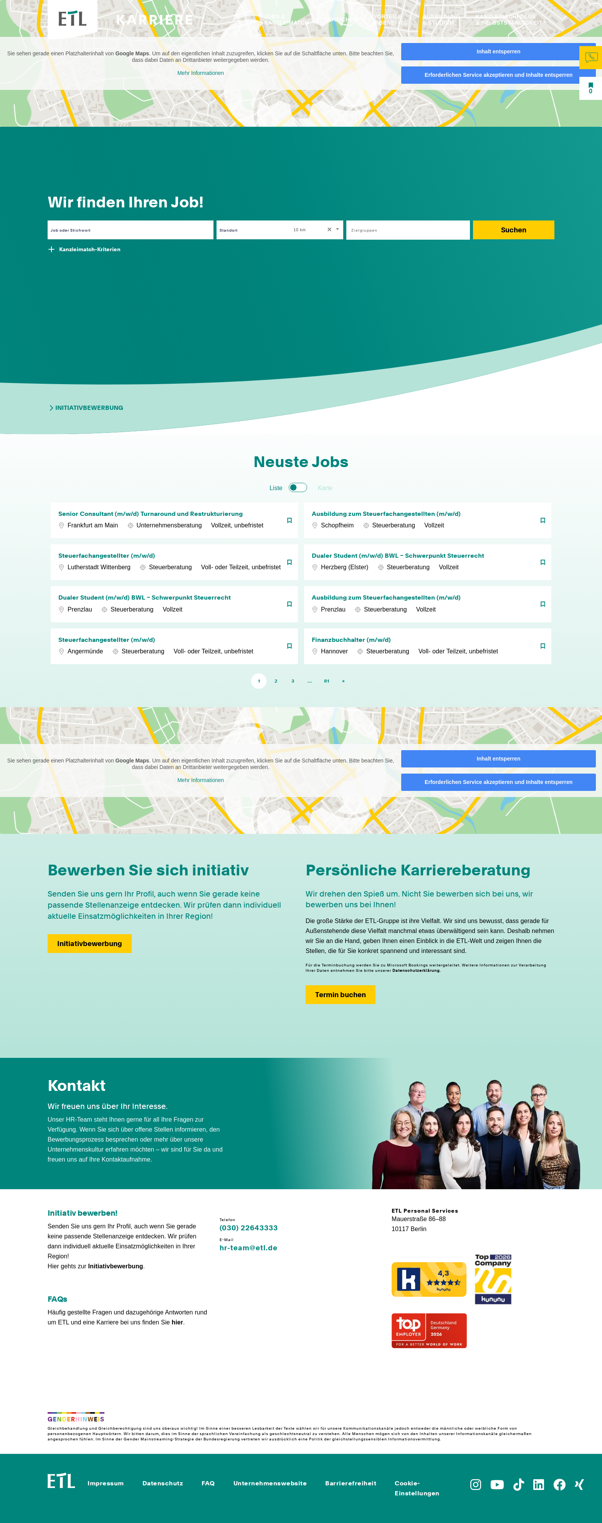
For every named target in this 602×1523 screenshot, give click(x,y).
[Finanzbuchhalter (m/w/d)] (427, 646)
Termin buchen (340, 995)
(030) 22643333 (249, 1228)
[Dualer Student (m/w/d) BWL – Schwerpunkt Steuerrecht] (427, 562)
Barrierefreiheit (350, 1483)
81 (326, 681)
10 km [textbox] (300, 230)
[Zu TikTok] (518, 1487)
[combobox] (317, 229)
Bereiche (338, 20)
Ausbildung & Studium (441, 19)
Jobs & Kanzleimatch (286, 19)
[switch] (298, 487)
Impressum (106, 1483)
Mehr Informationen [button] (200, 73)
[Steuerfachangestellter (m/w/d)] (174, 562)
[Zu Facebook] (559, 1487)
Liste (276, 488)
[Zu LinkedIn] (538, 1487)
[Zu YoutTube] (497, 1487)
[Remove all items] (328, 230)
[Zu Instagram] (475, 1487)
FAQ (208, 1483)
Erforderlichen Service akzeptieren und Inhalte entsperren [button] (498, 75)
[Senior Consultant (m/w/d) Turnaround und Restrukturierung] (174, 520)
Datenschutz (163, 1483)
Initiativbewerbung (85, 408)
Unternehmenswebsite (270, 1483)
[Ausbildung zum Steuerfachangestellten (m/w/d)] (427, 520)
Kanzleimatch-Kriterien (90, 249)
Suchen (513, 230)
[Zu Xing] (579, 1487)
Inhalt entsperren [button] (499, 51)
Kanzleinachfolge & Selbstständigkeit (509, 19)
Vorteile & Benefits (390, 19)
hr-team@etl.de (249, 1248)
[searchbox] (403, 230)
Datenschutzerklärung (416, 970)
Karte (325, 488)
